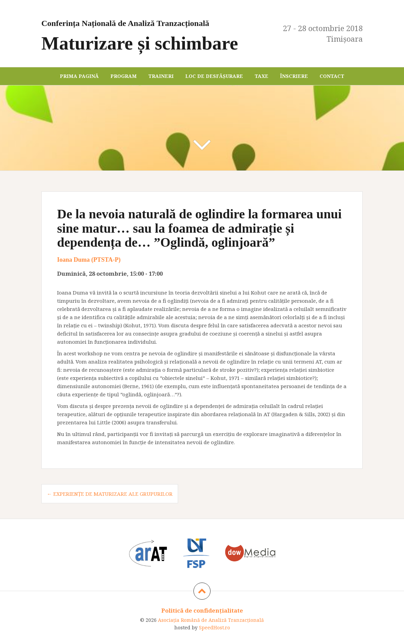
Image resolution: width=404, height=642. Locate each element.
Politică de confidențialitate (202, 610)
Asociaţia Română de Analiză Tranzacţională (211, 620)
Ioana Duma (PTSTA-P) (89, 259)
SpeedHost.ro (214, 627)
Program (123, 76)
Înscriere (294, 76)
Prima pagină (79, 76)
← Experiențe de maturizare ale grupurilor (110, 493)
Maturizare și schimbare (155, 34)
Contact (332, 76)
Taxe (261, 76)
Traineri (161, 76)
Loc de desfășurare (214, 76)
